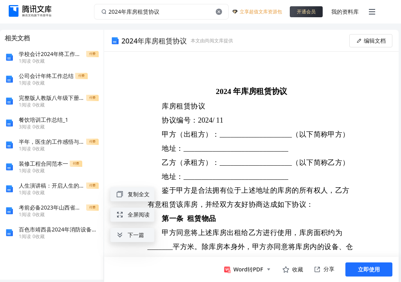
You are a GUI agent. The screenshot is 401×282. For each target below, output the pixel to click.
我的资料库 (345, 11)
